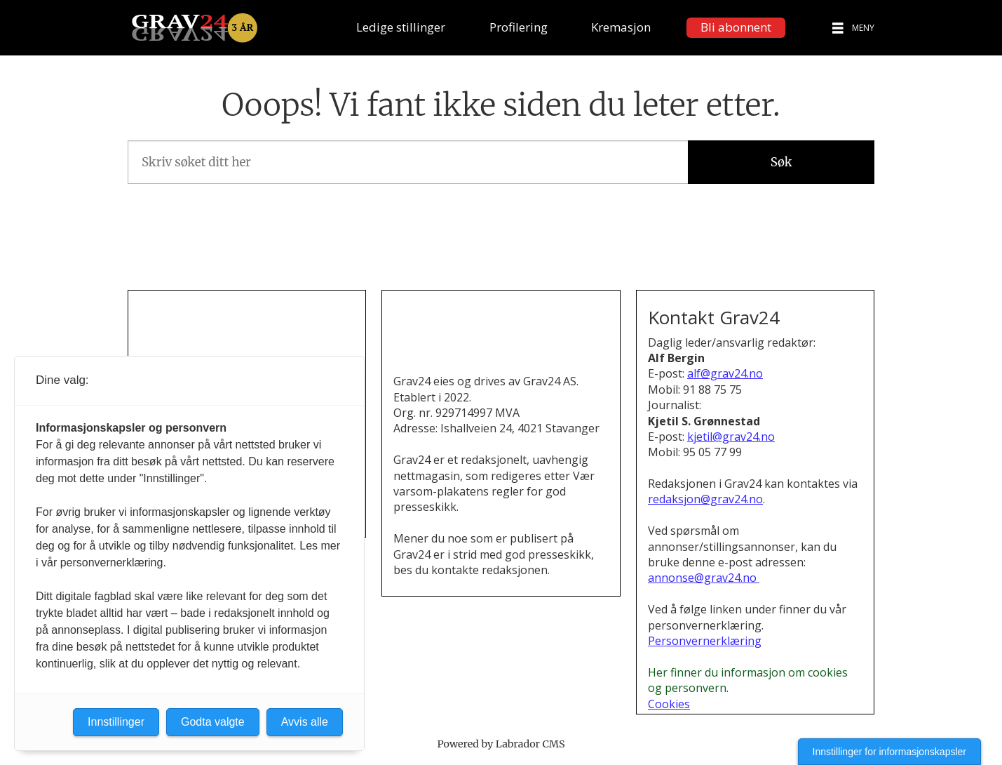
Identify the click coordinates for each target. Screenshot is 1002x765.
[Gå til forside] (194, 27)
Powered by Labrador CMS (501, 744)
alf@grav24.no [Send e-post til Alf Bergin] (725, 373)
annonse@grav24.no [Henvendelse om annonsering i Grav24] (703, 577)
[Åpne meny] (838, 27)
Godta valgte (213, 722)
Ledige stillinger (400, 27)
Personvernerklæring (704, 640)
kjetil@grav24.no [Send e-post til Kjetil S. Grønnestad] (731, 436)
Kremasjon (621, 27)
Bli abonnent (735, 27)
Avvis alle (304, 722)
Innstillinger (116, 722)
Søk (781, 162)
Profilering (518, 27)
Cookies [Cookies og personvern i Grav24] (669, 704)
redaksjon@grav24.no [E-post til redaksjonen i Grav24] (705, 499)
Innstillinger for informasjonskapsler (889, 751)
